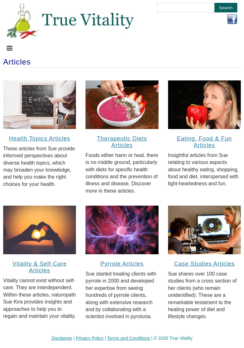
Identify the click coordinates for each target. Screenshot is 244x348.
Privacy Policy (90, 338)
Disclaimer (61, 338)
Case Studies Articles (204, 264)
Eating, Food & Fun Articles (204, 141)
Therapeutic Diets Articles (122, 141)
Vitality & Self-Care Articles (39, 267)
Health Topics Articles (39, 138)
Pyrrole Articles (122, 264)
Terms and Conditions (128, 338)
